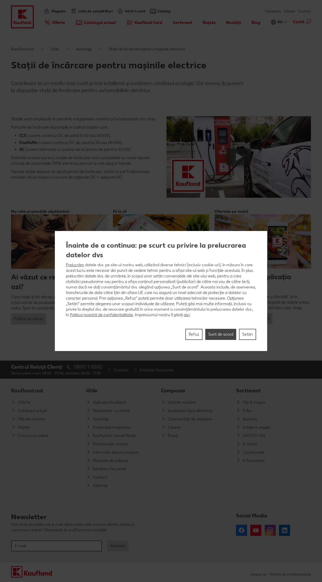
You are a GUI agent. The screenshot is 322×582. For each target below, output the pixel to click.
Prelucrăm (75, 265)
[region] (161, 291)
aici (187, 314)
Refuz (194, 334)
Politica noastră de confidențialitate (101, 314)
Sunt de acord (220, 334)
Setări (247, 334)
